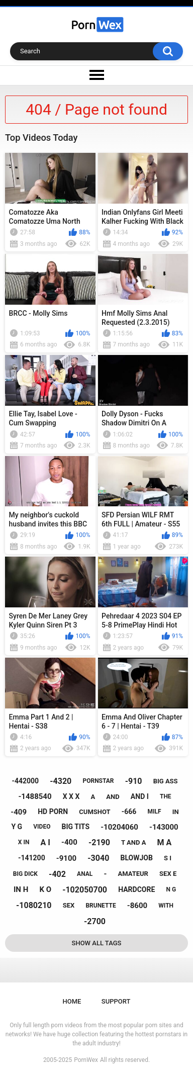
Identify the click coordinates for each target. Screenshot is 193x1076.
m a (164, 842)
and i (140, 796)
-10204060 (119, 827)
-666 (129, 812)
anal (84, 873)
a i (45, 842)
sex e (167, 873)
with (165, 905)
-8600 (137, 905)
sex (69, 905)
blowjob (136, 858)
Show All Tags (97, 943)
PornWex (86, 1059)
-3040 (98, 858)
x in (24, 842)
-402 (57, 874)
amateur (133, 873)
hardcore (136, 889)
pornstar (98, 780)
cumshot (94, 812)
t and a (133, 842)
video (41, 826)
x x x (71, 796)
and (112, 796)
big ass (165, 781)
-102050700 (84, 889)
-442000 (25, 781)
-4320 (60, 781)
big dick (25, 873)
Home (72, 1001)
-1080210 (34, 905)
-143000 (163, 827)
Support (116, 1001)
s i (167, 858)
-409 (19, 812)
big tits (75, 827)
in (175, 812)
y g (16, 827)
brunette (100, 905)
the (165, 796)
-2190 (99, 842)
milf (154, 811)
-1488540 (34, 796)
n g (171, 889)
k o (45, 889)
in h (21, 889)
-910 (133, 781)
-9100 (66, 858)
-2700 (95, 921)
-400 (69, 842)
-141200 (31, 858)
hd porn (53, 812)
